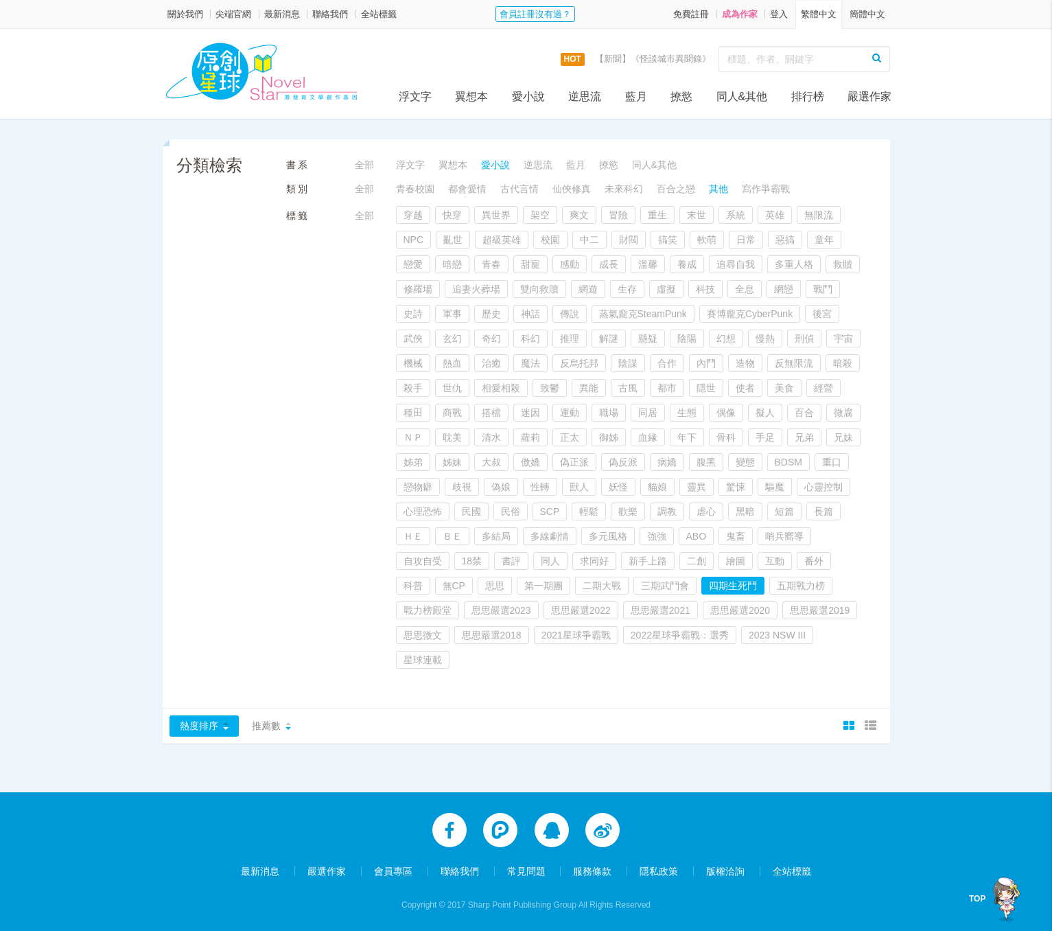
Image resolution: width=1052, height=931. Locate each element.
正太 (569, 437)
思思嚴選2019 (820, 610)
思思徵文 (423, 635)
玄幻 (452, 338)
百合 (804, 412)
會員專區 (393, 870)
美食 (784, 387)
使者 (745, 387)
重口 (831, 462)
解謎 (608, 338)
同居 (647, 412)
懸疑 (647, 338)
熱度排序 (199, 725)
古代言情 (519, 188)
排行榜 (807, 96)
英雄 (774, 214)
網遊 (588, 289)
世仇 (452, 387)
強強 (656, 536)
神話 (530, 313)
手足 (765, 437)
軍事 (452, 313)
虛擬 (666, 289)
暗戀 (452, 264)
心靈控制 (823, 486)
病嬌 (667, 462)
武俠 (413, 338)
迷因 (530, 412)
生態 (687, 412)
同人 (550, 560)
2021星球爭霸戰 (576, 635)
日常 (746, 239)
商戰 (452, 412)
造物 (745, 363)
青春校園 (415, 188)
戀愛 (413, 264)
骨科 (726, 437)
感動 (569, 264)
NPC (414, 239)
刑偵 (804, 338)
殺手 (413, 387)
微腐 (843, 412)
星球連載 (423, 659)
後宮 (822, 313)
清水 (491, 437)
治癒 (491, 363)
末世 (696, 214)
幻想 (726, 338)
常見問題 (526, 870)
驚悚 (735, 486)
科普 (413, 585)
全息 (744, 289)
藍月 (636, 96)
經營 (823, 387)
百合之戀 (676, 188)
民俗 (510, 511)
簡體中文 (867, 14)
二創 (696, 560)
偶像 (726, 412)
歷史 (491, 313)
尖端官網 (233, 14)
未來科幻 (624, 188)
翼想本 (471, 96)
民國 (471, 511)
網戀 (783, 289)
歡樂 (628, 511)
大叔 (491, 462)
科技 (705, 289)
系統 (735, 214)
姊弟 (413, 462)
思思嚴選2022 (581, 610)
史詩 (413, 313)
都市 (667, 387)
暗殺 (842, 363)
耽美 (452, 437)
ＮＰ (413, 437)
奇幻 (491, 338)
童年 (824, 239)
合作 (667, 363)
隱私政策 (659, 870)
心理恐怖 (423, 511)
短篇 (784, 511)
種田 (413, 412)
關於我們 (185, 14)
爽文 (579, 214)
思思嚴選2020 (740, 610)
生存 (627, 289)
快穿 (452, 214)
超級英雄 (501, 239)
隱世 (706, 387)
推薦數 (266, 725)
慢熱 (765, 338)
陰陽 (687, 338)
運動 (569, 412)
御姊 (608, 437)
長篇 (823, 511)
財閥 (628, 239)
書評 (511, 560)
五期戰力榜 (801, 585)
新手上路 (648, 560)
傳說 (569, 313)
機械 (413, 363)
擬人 (765, 412)
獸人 (579, 486)
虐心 (706, 511)
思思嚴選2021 (660, 610)
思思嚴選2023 (501, 610)
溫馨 (647, 264)
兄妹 (843, 437)
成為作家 (740, 14)
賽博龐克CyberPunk (750, 313)
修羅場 (418, 289)
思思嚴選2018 (492, 635)
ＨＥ (413, 536)
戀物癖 (418, 486)
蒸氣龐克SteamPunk (643, 313)
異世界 (496, 214)
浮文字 (415, 96)
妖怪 (618, 486)
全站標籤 (379, 14)
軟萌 (706, 239)
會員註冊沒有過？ (535, 14)
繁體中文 (819, 14)
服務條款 (592, 870)
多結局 (496, 536)
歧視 (461, 486)
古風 (628, 387)
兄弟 (804, 437)
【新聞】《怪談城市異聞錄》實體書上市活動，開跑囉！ (706, 59)
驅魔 (774, 486)
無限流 (818, 214)
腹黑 (706, 462)
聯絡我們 (330, 14)
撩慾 (681, 96)
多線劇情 (549, 536)
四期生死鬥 (733, 585)
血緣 (647, 437)
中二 (589, 239)
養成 (687, 264)
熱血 (452, 363)
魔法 (530, 363)
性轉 (540, 486)
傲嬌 (530, 462)
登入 (779, 14)
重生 (657, 214)
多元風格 (608, 536)
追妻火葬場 (476, 289)
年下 (687, 437)
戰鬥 (822, 289)
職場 (608, 412)
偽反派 (623, 462)
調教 (667, 511)
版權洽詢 (725, 870)
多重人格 (794, 264)
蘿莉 (530, 437)
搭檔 (491, 412)
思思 (494, 585)
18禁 (472, 560)
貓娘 (657, 486)
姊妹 (452, 462)
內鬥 (706, 363)
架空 (540, 214)
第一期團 (543, 585)
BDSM (788, 462)
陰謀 (628, 363)
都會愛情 (467, 188)
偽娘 (501, 486)
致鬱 (549, 387)
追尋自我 (735, 264)
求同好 (594, 560)
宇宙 (843, 338)
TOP (977, 899)
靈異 (696, 486)
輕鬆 (588, 511)
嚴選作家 (869, 96)
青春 (491, 264)
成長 (608, 264)
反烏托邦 (579, 363)
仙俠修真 (571, 188)
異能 (588, 387)
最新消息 (282, 14)
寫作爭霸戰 (766, 188)
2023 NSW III (777, 635)
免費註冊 (691, 14)
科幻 (530, 338)
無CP (454, 585)
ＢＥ (452, 536)
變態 (745, 462)
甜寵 (530, 264)
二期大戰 (602, 585)
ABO (696, 536)
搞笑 (667, 239)
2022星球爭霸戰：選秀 (680, 635)
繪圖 (735, 560)
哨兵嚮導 (784, 536)
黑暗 (745, 511)
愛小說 (528, 96)
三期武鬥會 (665, 585)
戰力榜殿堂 (428, 610)
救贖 (842, 264)
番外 (813, 560)
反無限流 (794, 363)
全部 (364, 164)
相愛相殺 (501, 387)
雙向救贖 (539, 289)
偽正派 (574, 462)
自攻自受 (423, 560)
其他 (718, 188)
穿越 (413, 214)
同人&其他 (742, 96)
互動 (774, 560)
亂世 (453, 239)
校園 (550, 239)
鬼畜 (735, 536)
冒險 (618, 214)
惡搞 (785, 239)
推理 (569, 338)
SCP (550, 511)
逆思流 (584, 96)
